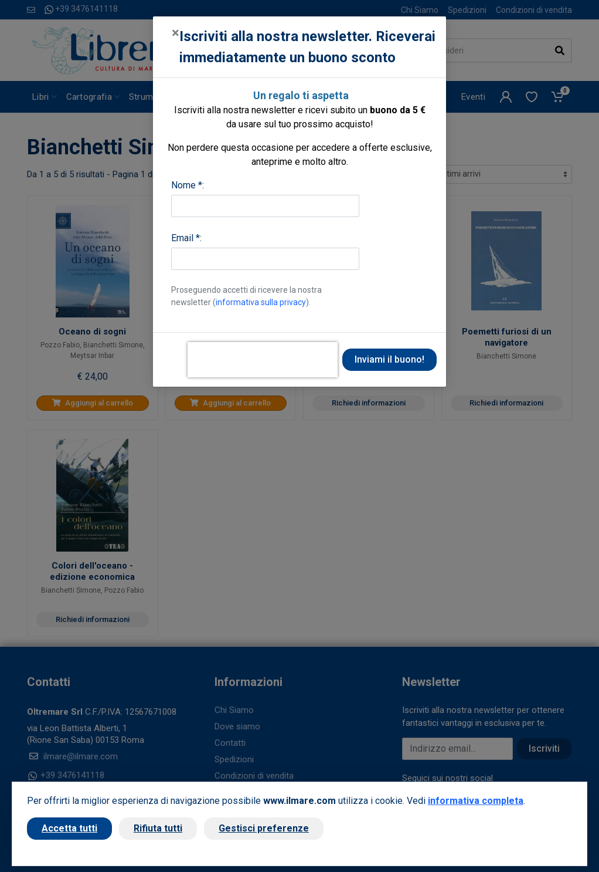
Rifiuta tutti (158, 828)
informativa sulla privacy (261, 302)
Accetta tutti (69, 828)
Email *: (186, 238)
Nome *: (187, 185)
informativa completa (475, 800)
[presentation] (263, 359)
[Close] (175, 32)
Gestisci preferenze (264, 828)
